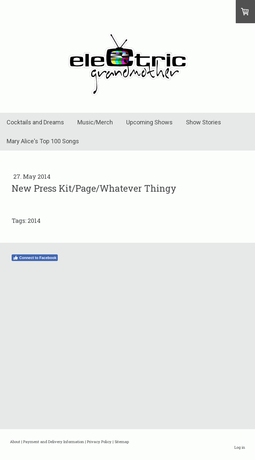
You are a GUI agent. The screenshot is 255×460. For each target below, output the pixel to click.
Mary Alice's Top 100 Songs (43, 141)
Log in (239, 447)
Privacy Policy (99, 441)
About (15, 441)
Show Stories (203, 122)
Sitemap (122, 441)
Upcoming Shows (149, 122)
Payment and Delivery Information (53, 441)
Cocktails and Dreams (35, 122)
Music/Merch (95, 122)
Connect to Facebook (34, 257)
